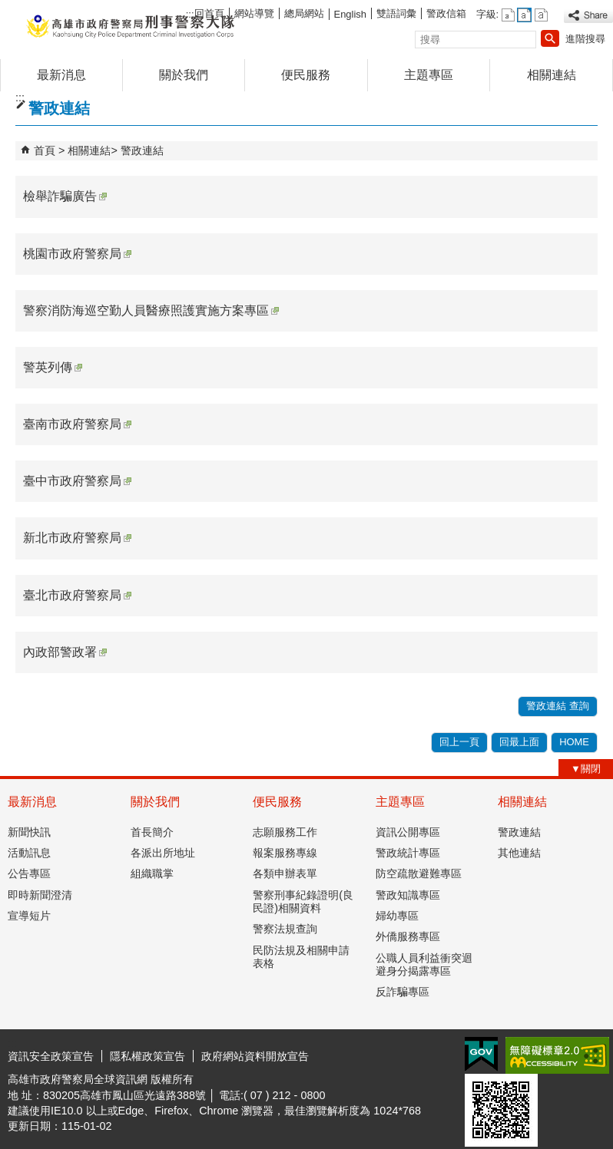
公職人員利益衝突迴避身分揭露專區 (424, 964)
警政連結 (142, 150)
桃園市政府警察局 (77, 253)
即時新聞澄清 (40, 895)
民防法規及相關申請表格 (301, 956)
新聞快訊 (29, 832)
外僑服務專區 (408, 936)
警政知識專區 (408, 895)
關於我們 (183, 74)
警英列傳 (52, 367)
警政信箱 (446, 13)
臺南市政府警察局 (77, 424)
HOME (574, 742)
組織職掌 (152, 873)
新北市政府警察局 (77, 537)
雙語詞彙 (396, 13)
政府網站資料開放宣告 (255, 1056)
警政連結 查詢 (557, 706)
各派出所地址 (163, 853)
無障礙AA (557, 1055)
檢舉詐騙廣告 (65, 196)
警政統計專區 (408, 853)
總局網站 (304, 13)
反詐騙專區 (402, 992)
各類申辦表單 (285, 873)
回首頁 (209, 13)
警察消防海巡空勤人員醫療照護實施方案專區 (151, 310)
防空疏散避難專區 (419, 873)
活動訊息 (29, 853)
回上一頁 (459, 742)
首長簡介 (152, 832)
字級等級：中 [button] (524, 15)
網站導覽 (254, 13)
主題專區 (428, 74)
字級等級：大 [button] (541, 14)
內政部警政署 (65, 652)
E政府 (481, 1054)
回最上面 (519, 742)
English (350, 14)
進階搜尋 (585, 39)
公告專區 (29, 873)
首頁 (44, 150)
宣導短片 (29, 916)
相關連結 (551, 74)
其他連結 (519, 853)
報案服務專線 (285, 853)
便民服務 (305, 74)
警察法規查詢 (285, 929)
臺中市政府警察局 (77, 480)
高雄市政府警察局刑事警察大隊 (130, 25)
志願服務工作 (285, 832)
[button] (550, 38)
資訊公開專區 (408, 832)
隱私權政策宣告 (147, 1056)
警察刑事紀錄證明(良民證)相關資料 (303, 901)
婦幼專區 (397, 916)
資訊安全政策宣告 (51, 1056)
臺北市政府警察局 (77, 595)
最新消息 (61, 74)
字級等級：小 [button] (508, 14)
